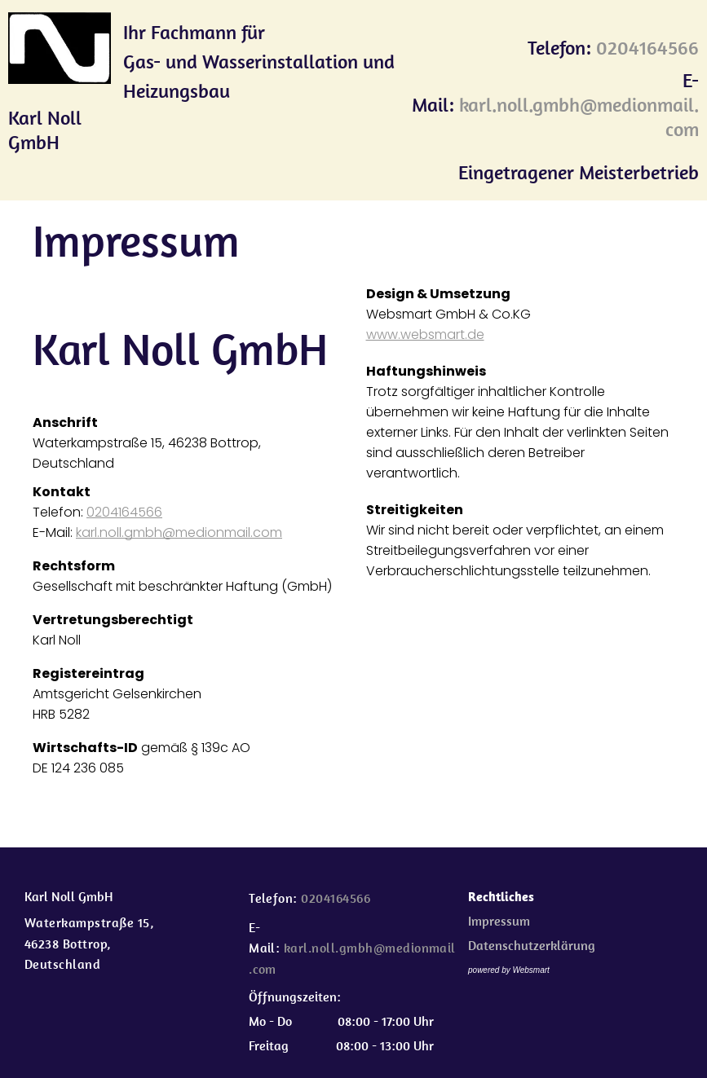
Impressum (499, 921)
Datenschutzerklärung (531, 945)
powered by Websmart (509, 970)
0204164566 (124, 512)
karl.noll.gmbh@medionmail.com (179, 532)
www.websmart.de (425, 334)
